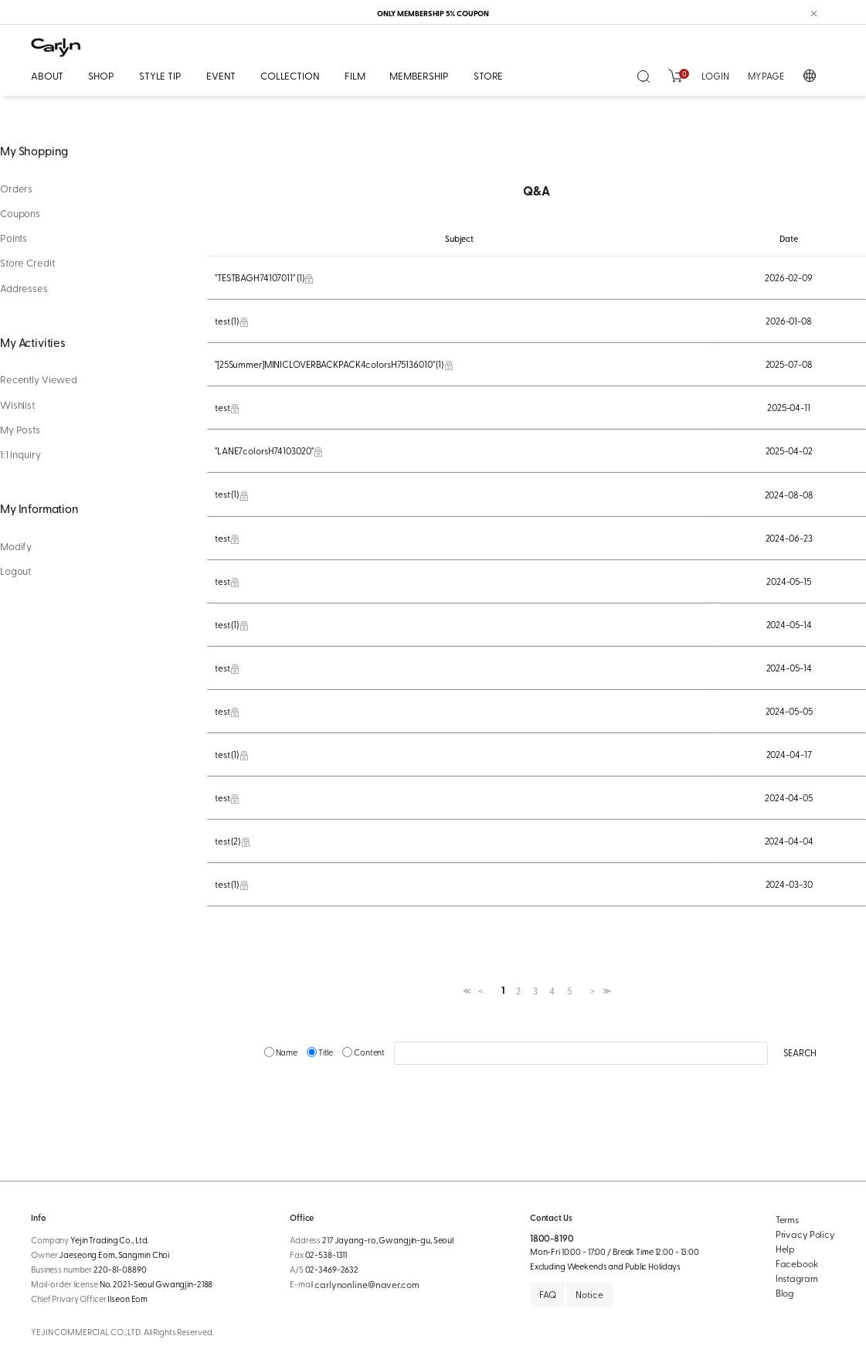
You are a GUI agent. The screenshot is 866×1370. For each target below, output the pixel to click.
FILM (355, 75)
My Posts (20, 429)
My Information (39, 508)
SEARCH (800, 1052)
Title (321, 1052)
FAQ (547, 1294)
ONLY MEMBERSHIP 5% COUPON (433, 13)
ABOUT (47, 75)
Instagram (797, 1278)
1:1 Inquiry (20, 454)
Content (364, 1052)
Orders (16, 188)
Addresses (24, 288)
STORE (488, 75)
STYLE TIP (160, 75)
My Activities (33, 342)
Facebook (797, 1263)
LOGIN (714, 76)
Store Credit (27, 263)
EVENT (221, 75)
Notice (589, 1294)
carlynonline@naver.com (366, 1284)
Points (13, 238)
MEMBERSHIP (419, 75)
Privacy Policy (805, 1234)
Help (786, 1249)
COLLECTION (290, 75)
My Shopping (34, 150)
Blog (785, 1293)
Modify (16, 546)
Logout (15, 571)
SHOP (101, 75)
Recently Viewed (38, 379)
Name (281, 1052)
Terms (787, 1219)
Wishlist (17, 405)
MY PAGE (766, 76)
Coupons (20, 213)
